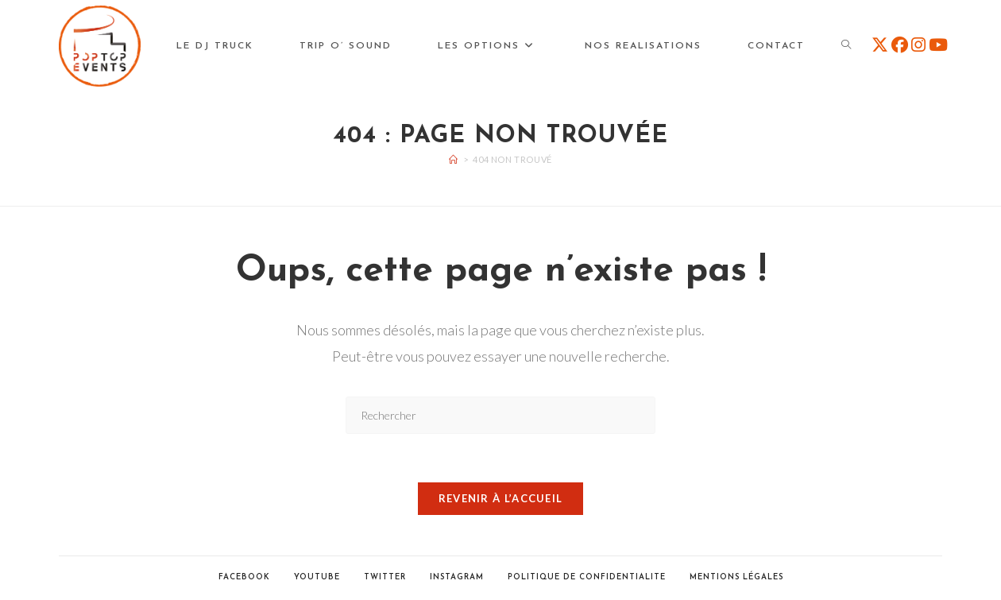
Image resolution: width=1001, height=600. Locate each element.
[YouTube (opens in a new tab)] (938, 44)
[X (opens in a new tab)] (880, 44)
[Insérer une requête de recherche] (500, 415)
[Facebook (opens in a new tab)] (900, 44)
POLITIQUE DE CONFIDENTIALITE (587, 577)
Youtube (317, 577)
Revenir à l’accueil (501, 498)
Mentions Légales (736, 577)
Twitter (385, 577)
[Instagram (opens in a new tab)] (918, 44)
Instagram (457, 577)
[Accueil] (453, 159)
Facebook (244, 577)
